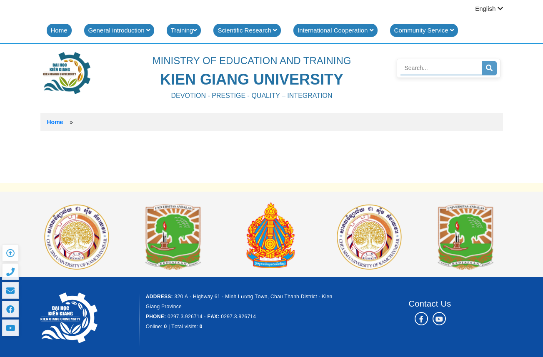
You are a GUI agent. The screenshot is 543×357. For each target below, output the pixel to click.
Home (59, 30)
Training (184, 30)
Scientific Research (247, 30)
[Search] (441, 68)
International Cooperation (335, 30)
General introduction (119, 30)
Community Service (424, 30)
